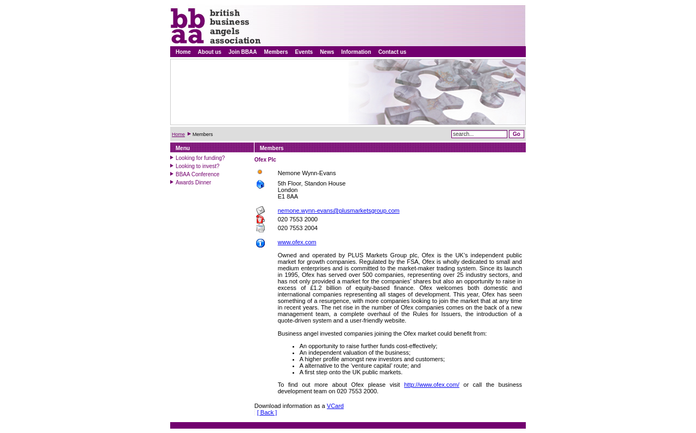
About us (209, 52)
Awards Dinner (193, 182)
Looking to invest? (198, 166)
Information (356, 52)
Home (183, 52)
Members (276, 52)
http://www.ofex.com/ (431, 384)
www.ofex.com (297, 242)
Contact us (392, 52)
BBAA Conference (198, 174)
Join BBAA (242, 52)
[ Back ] (267, 412)
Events (304, 52)
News (327, 52)
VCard (335, 406)
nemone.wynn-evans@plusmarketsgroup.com (339, 210)
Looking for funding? (200, 158)
